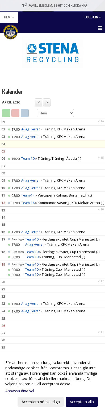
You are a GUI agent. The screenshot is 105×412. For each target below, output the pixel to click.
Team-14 (28, 195)
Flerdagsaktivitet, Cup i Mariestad (68, 239)
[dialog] (52, 382)
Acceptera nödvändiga (41, 401)
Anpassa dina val (19, 391)
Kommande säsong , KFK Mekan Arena (69, 202)
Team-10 (28, 158)
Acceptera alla (82, 401)
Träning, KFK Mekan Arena (64, 129)
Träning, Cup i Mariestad (61, 256)
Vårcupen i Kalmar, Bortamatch (62, 195)
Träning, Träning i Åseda (58, 158)
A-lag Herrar (30, 129)
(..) (79, 158)
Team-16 (28, 203)
